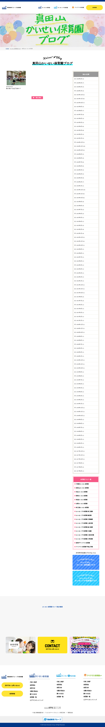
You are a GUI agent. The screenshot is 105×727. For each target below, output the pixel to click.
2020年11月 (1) (80, 328)
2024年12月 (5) (80, 142)
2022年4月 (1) (80, 269)
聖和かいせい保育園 (81, 496)
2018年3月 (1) (80, 439)
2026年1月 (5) (80, 90)
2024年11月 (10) (80, 146)
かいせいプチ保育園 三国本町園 (85, 535)
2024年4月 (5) (80, 174)
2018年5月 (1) (80, 435)
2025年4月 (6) (80, 126)
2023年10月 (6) (80, 197)
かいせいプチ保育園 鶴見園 (83, 515)
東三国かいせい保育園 (82, 507)
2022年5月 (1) (80, 265)
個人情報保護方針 (39, 712)
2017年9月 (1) (80, 463)
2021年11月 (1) (80, 288)
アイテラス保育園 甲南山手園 (84, 547)
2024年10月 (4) (80, 150)
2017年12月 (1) (80, 451)
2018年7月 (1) (80, 427)
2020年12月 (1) (80, 324)
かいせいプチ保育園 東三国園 (84, 511)
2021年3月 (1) (80, 312)
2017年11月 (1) (80, 455)
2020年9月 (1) (80, 336)
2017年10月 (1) (80, 459)
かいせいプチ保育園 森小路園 (84, 527)
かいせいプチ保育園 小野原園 (84, 539)
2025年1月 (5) (80, 138)
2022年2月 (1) (80, 277)
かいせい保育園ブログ (15, 48)
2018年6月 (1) (80, 431)
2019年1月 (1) (80, 403)
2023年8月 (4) (80, 205)
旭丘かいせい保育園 (81, 492)
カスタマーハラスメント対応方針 (55, 712)
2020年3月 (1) (80, 348)
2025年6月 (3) (80, 118)
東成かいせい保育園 (81, 499)
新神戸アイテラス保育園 (83, 543)
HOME (7, 48)
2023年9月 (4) (80, 201)
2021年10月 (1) (80, 292)
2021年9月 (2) (80, 296)
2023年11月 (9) (80, 193)
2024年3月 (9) (80, 178)
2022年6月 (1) (80, 261)
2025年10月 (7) (80, 102)
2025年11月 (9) (80, 98)
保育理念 (32, 685)
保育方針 (32, 688)
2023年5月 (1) (80, 217)
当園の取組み (34, 691)
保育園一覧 (33, 697)
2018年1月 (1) (80, 447)
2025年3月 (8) (80, 130)
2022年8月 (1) (80, 253)
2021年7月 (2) (80, 300)
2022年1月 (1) (80, 281)
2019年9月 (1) (80, 372)
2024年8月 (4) (80, 158)
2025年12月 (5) (80, 94)
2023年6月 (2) (80, 213)
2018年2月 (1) (80, 443)
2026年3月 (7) (80, 83)
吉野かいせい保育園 (81, 503)
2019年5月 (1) (80, 388)
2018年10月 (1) (80, 415)
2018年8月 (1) (80, 423)
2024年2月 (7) (80, 182)
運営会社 (70, 712)
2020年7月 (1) (80, 344)
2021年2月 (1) (80, 316)
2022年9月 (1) (80, 249)
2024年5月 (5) (80, 170)
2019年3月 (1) (80, 395)
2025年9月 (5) (80, 106)
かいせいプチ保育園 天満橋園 (84, 519)
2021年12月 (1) (80, 285)
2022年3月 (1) (80, 273)
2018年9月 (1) (80, 419)
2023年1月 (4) (80, 233)
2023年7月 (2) (80, 209)
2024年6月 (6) (80, 166)
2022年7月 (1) (80, 257)
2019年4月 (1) (80, 391)
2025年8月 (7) (80, 110)
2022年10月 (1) (80, 245)
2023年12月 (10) (80, 189)
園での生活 (33, 694)
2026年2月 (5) (80, 86)
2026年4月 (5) (80, 79)
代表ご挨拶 (33, 682)
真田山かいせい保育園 (82, 488)
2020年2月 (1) (80, 352)
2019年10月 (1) (80, 368)
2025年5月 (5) (80, 122)
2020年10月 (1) (80, 332)
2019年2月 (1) (80, 399)
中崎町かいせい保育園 (82, 484)
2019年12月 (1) (80, 360)
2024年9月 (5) (80, 154)
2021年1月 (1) (80, 320)
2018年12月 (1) (80, 407)
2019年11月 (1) (80, 364)
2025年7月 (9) (80, 114)
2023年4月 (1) (80, 221)
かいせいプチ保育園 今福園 (83, 531)
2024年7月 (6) (80, 162)
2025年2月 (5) (80, 134)
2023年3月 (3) (80, 225)
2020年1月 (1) (80, 356)
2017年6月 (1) (80, 471)
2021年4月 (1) (80, 308)
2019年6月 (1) (80, 384)
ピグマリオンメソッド (36, 700)
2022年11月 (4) (80, 241)
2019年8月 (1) (80, 376)
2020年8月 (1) (80, 340)
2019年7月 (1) (80, 380)
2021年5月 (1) (80, 304)
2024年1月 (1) (80, 186)
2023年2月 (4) (80, 229)
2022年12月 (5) (80, 237)
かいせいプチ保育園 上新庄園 (84, 523)
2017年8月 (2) (80, 467)
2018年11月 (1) (80, 411)
